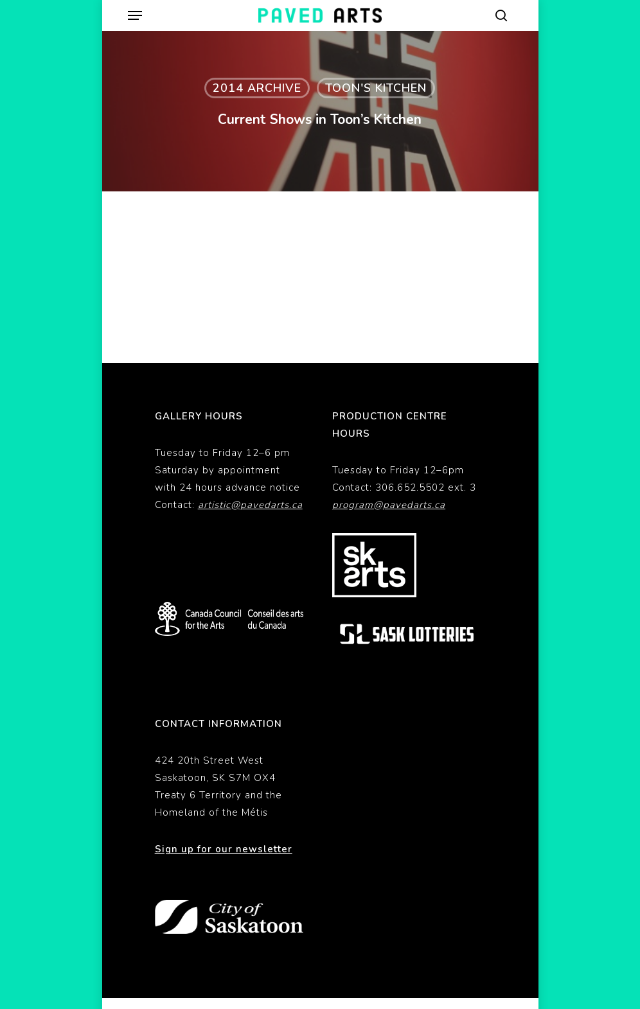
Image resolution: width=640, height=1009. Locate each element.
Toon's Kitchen (376, 88)
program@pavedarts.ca (388, 504)
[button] (135, 15)
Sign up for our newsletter (223, 849)
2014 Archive (257, 88)
